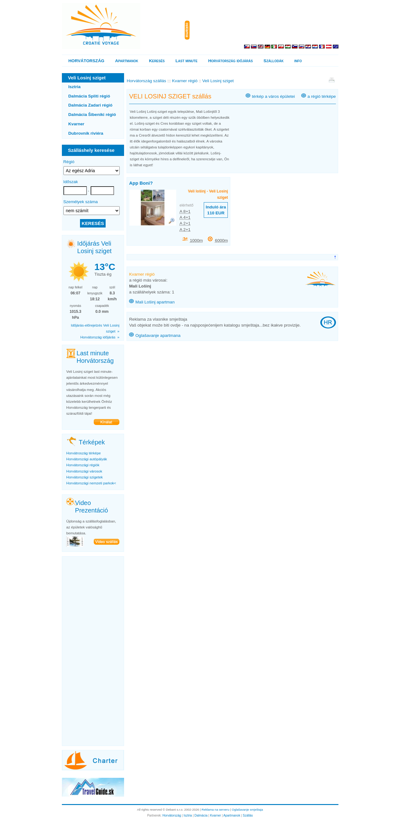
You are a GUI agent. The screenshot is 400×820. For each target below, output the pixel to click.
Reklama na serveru (215, 809)
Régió (69, 161)
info (298, 60)
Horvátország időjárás (230, 60)
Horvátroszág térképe (83, 453)
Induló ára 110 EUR (216, 210)
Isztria (74, 86)
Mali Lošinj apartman (154, 302)
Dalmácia (201, 815)
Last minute (186, 60)
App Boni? (141, 183)
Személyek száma (80, 201)
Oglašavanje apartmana (157, 335)
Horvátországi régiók (82, 465)
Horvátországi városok (84, 471)
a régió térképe (322, 96)
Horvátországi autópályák (86, 459)
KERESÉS (93, 223)
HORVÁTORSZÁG (86, 60)
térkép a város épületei (273, 96)
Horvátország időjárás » (99, 337)
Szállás (248, 815)
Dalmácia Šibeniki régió (92, 114)
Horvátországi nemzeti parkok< (91, 483)
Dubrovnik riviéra (85, 133)
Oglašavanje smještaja (247, 809)
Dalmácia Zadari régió (90, 105)
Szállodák (273, 60)
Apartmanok (126, 60)
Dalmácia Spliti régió (89, 96)
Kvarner (76, 124)
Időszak (70, 181)
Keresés (157, 60)
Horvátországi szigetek (84, 477)
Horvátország (171, 815)
